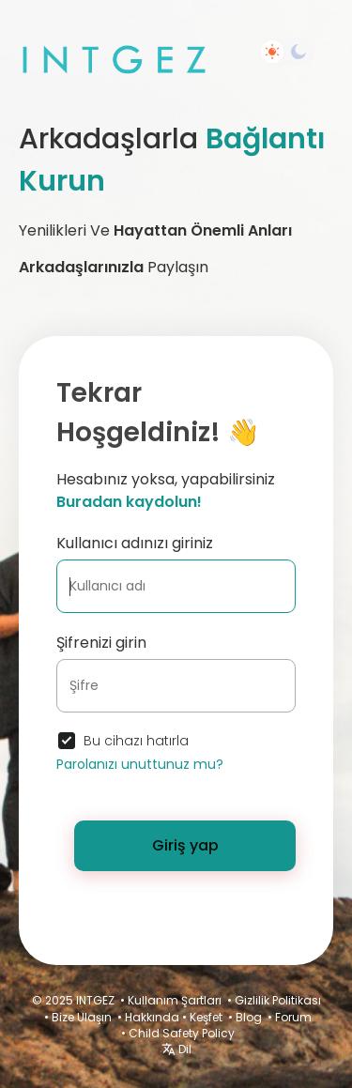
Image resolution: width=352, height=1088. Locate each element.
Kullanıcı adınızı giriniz (134, 543)
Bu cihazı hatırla (136, 740)
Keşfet (206, 1017)
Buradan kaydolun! (129, 502)
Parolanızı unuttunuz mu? (139, 764)
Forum (293, 1017)
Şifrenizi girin (101, 642)
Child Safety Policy (182, 1033)
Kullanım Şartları (175, 1000)
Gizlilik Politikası (278, 1000)
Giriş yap (185, 845)
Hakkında (152, 1017)
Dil (176, 1049)
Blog (249, 1017)
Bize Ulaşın (82, 1017)
